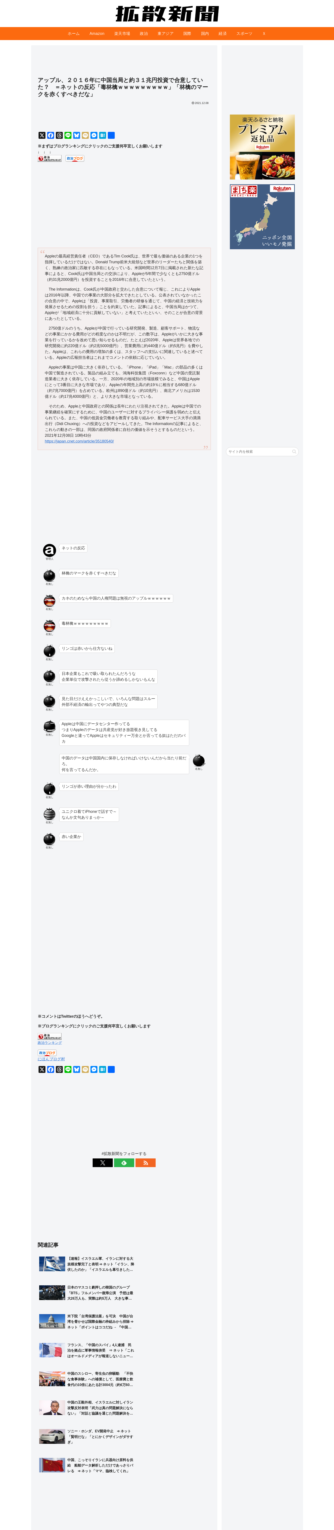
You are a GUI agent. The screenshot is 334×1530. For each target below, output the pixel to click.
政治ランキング (50, 1043)
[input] (262, 451)
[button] (294, 451)
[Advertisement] (124, 63)
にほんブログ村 (51, 1059)
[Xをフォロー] (114, 1162)
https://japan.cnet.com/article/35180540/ (79, 441)
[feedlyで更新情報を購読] (124, 1162)
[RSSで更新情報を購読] (134, 1162)
